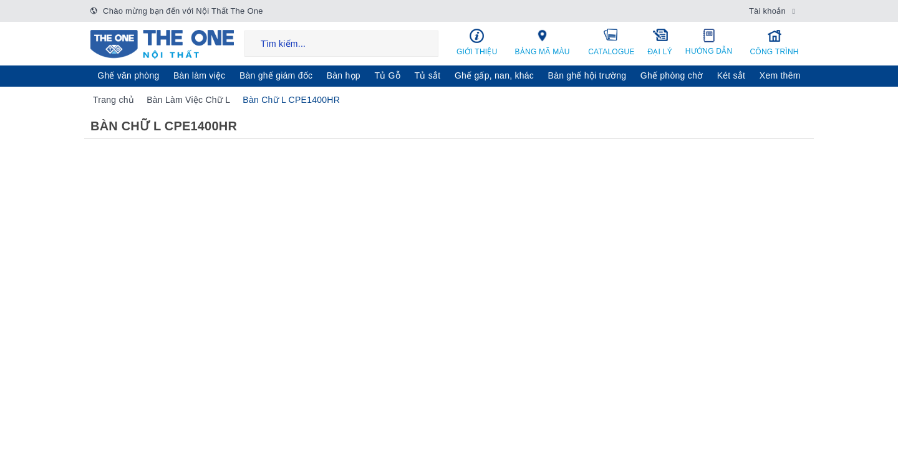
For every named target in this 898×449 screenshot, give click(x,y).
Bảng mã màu (542, 41)
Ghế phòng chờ (671, 75)
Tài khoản (767, 11)
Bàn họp (343, 75)
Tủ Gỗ (387, 75)
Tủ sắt (428, 75)
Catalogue (612, 41)
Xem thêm (780, 75)
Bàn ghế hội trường (587, 75)
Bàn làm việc (199, 75)
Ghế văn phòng (128, 75)
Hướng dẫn (709, 42)
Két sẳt (731, 75)
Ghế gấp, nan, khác (494, 75)
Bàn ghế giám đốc (275, 75)
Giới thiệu (477, 42)
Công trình (774, 42)
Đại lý (660, 41)
